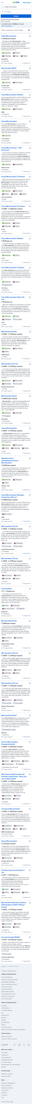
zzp (2, 1012)
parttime (3, 1017)
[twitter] (24, 1045)
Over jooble (4, 1052)
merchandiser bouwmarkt (8, 982)
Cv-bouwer (4, 1095)
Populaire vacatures (6, 1036)
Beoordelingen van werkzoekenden (10, 1064)
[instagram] (19, 1045)
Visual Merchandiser (9, 121)
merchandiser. (6, 589)
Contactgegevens (6, 1057)
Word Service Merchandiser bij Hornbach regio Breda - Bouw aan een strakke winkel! (14, 776)
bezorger (3, 1020)
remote (3, 1024)
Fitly (2, 1097)
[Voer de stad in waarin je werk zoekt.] (16, 12)
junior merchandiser (6, 998)
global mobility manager (7, 991)
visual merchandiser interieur (9, 984)
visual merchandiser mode (8, 994)
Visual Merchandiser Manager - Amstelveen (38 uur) (13, 496)
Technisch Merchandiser (10, 809)
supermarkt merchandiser (8, 996)
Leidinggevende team (7, 1060)
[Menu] (2, 2)
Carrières (3, 1067)
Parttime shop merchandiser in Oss (13, 871)
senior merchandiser (6, 977)
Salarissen (4, 1092)
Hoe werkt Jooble (6, 1062)
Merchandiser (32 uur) (9, 364)
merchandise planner (7, 989)
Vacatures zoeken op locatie (9, 1039)
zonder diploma (5, 1008)
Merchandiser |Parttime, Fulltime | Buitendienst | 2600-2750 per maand (13, 905)
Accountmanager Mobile (10, 937)
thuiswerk (4, 1005)
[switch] (29, 30)
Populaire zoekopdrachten (10, 971)
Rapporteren (26, 63)
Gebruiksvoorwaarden (7, 1088)
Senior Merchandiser (9, 841)
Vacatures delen (5, 1076)
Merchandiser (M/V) (8, 68)
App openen (27, 2)
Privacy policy (5, 1090)
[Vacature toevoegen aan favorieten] (30, 36)
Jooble (11, 1101)
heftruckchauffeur (6, 1027)
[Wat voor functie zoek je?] (16, 7)
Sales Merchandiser (8, 36)
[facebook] (14, 1045)
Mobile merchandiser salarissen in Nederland (13, 1029)
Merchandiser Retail (9, 331)
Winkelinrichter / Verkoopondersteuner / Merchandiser (10, 460)
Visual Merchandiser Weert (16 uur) (12, 298)
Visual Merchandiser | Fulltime (12, 267)
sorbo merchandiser (6, 986)
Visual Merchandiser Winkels (12, 95)
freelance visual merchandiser (9, 979)
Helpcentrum (4, 1055)
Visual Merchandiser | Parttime (13, 177)
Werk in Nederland (6, 1085)
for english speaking (6, 1010)
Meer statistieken (8, 26)
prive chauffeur (5, 1022)
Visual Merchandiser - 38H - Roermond (11, 149)
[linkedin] (29, 1045)
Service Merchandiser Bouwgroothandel (9, 743)
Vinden (16, 16)
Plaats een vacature (6, 1074)
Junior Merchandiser (9, 428)
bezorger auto (5, 1015)
